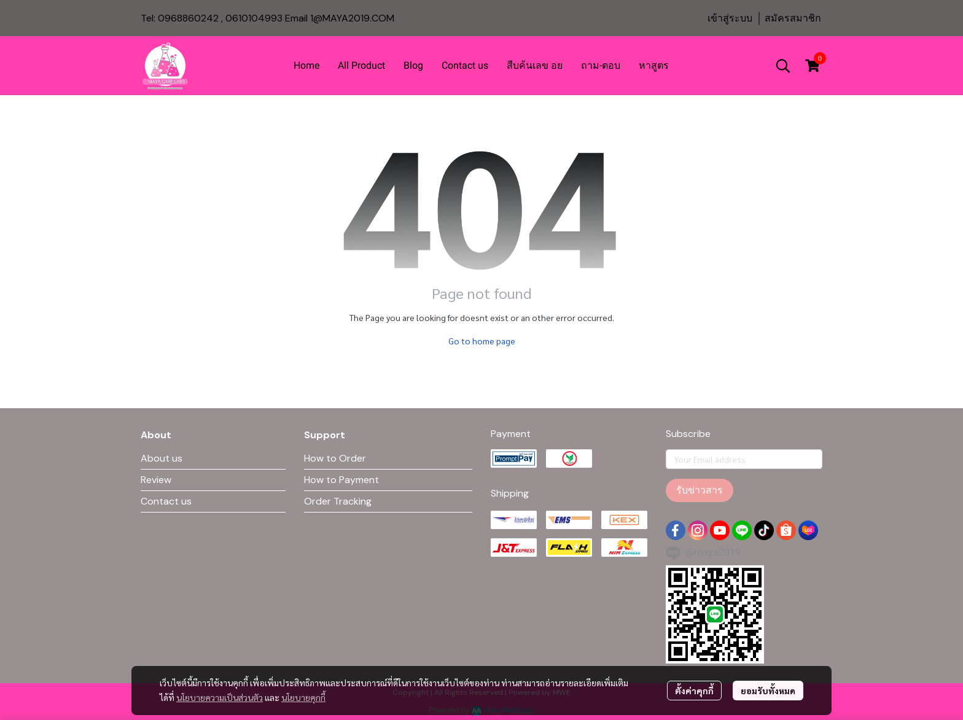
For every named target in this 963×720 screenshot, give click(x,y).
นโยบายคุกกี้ (303, 697)
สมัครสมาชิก (793, 18)
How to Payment (341, 479)
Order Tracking (338, 501)
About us (161, 458)
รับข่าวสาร (699, 490)
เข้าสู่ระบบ (730, 18)
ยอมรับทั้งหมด (768, 690)
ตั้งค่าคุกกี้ (694, 690)
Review (156, 479)
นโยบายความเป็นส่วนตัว (219, 697)
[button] (783, 65)
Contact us (166, 501)
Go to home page (481, 340)
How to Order (335, 458)
